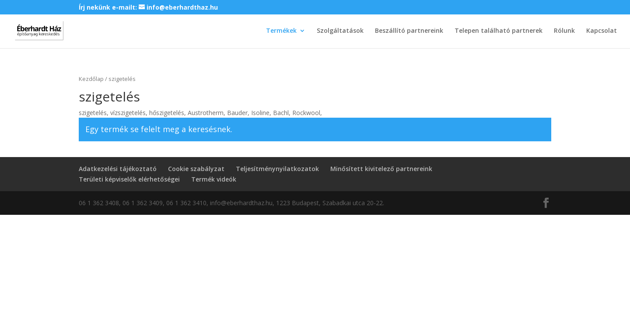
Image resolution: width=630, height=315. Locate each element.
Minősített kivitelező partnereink (381, 168)
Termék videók (213, 179)
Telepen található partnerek (498, 31)
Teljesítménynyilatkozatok (277, 168)
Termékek (281, 31)
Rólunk (564, 31)
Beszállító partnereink (409, 31)
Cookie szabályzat (196, 168)
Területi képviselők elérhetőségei (129, 179)
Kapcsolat (601, 31)
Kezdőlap (91, 79)
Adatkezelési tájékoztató (118, 168)
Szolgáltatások (340, 31)
